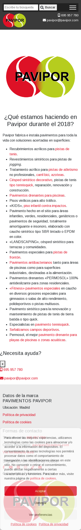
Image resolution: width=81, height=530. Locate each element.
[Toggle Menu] (72, 7)
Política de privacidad (53, 524)
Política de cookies (24, 524)
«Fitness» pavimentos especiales (35, 288)
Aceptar (40, 491)
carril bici (42, 175)
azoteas (57, 175)
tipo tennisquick (21, 185)
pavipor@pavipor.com (60, 20)
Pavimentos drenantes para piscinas (37, 195)
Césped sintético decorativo (31, 180)
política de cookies (43, 478)
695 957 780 (68, 15)
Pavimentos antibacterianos (31, 262)
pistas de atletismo (63, 169)
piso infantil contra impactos (45, 206)
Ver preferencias (40, 514)
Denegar (41, 503)
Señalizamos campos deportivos (34, 329)
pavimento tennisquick (52, 324)
